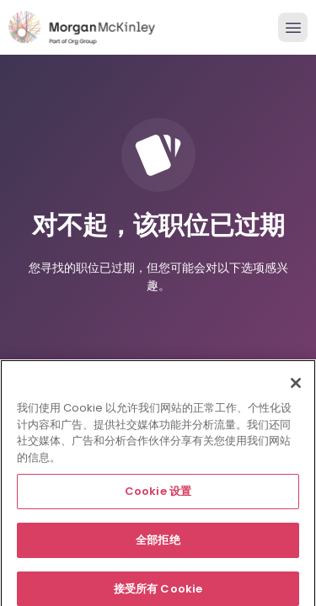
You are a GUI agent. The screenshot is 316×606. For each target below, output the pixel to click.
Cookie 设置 (158, 495)
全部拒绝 (158, 544)
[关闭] (295, 387)
